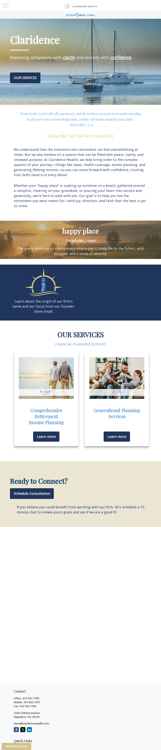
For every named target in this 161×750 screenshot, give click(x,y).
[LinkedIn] (29, 729)
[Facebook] (16, 729)
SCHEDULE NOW (16, 746)
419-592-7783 (30, 698)
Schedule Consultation (32, 493)
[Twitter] (22, 729)
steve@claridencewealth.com (31, 723)
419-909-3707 (31, 702)
